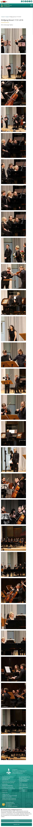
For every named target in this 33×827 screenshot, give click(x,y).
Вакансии (5, 792)
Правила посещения (7, 787)
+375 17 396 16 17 (23, 784)
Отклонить (16, 820)
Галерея (7, 16)
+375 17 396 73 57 (23, 791)
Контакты (4, 790)
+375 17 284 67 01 (23, 785)
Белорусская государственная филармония (8, 5)
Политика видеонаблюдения (7, 785)
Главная (2, 16)
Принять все (16, 824)
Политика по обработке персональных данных (8, 782)
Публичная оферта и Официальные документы (7, 778)
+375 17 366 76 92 (23, 790)
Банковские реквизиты (8, 788)
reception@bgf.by (23, 781)
